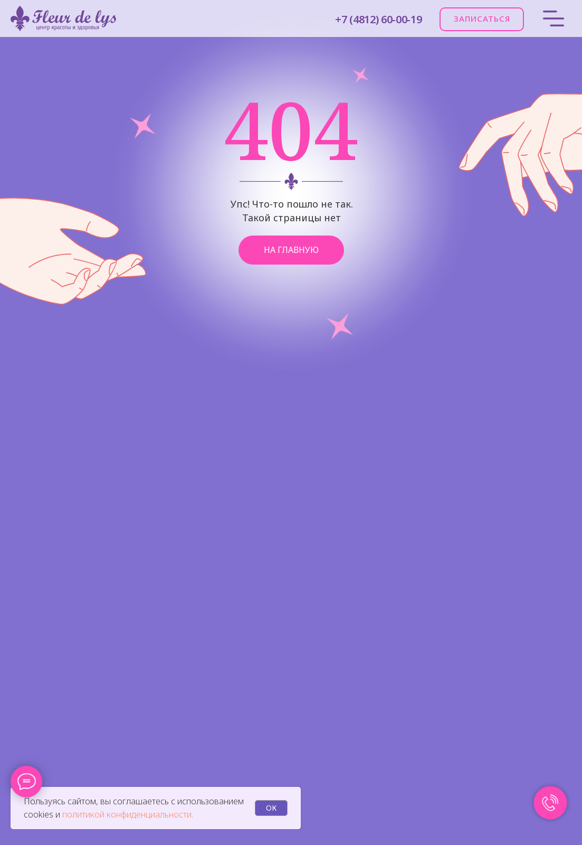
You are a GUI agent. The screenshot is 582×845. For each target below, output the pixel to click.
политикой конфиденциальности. (127, 814)
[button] (482, 19)
